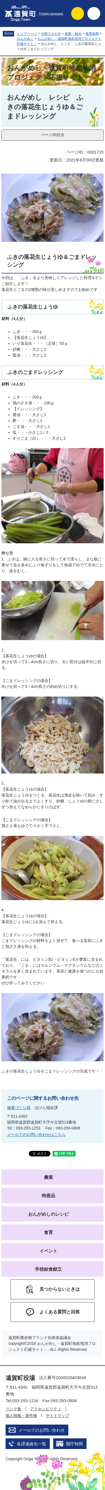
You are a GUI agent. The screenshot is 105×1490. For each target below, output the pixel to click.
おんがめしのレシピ (48, 1214)
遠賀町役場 (20, 1378)
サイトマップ (57, 1415)
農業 (48, 1177)
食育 (48, 1232)
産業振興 (92, 34)
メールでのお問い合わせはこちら (36, 1134)
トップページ (27, 34)
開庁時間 (74, 1443)
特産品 (48, 1195)
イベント (48, 1251)
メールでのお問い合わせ (41, 1430)
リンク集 (13, 1409)
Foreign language (51, 13)
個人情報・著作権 (21, 1415)
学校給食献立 (48, 1269)
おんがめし (25, 39)
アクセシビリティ (45, 1409)
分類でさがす (51, 34)
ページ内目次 (52, 135)
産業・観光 (73, 34)
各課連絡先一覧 (31, 1443)
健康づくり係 (19, 1107)
